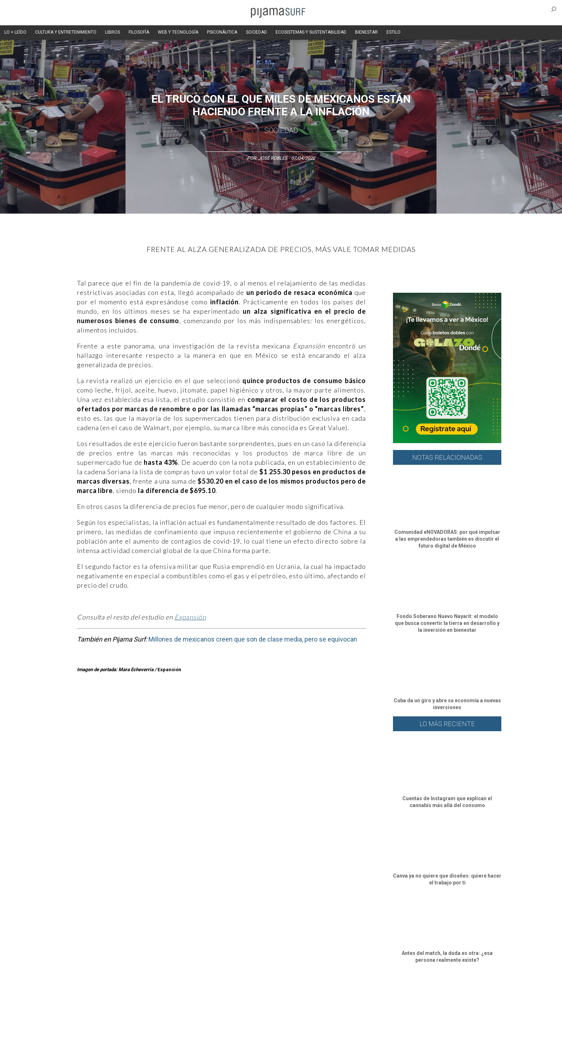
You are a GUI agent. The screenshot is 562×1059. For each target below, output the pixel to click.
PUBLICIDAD (152, 1036)
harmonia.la (216, 1049)
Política (258, 997)
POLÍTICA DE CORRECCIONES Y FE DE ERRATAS (414, 1036)
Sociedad (281, 130)
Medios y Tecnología (177, 997)
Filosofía (141, 997)
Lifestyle (393, 997)
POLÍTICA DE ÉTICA (252, 1036)
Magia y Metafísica (224, 997)
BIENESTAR (366, 32)
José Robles (273, 158)
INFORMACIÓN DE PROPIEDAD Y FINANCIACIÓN (111, 1049)
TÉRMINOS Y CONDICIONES (198, 1036)
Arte (99, 997)
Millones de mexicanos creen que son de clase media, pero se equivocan (252, 639)
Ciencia (118, 997)
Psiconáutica (286, 997)
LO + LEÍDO (15, 32)
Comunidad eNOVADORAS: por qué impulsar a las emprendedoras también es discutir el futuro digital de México (447, 539)
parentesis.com (180, 1049)
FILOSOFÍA (139, 32)
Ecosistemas (345, 997)
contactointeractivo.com (259, 1049)
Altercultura (76, 997)
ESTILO (393, 32)
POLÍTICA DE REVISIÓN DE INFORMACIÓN (318, 1036)
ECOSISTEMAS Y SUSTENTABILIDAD (311, 32)
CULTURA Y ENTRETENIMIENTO (65, 32)
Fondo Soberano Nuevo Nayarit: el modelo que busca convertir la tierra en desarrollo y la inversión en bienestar (447, 623)
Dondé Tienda (305, 1049)
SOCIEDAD (256, 32)
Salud (371, 997)
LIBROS (112, 32)
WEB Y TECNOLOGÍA (178, 32)
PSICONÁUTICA (222, 32)
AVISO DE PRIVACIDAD (86, 1036)
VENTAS (124, 1036)
